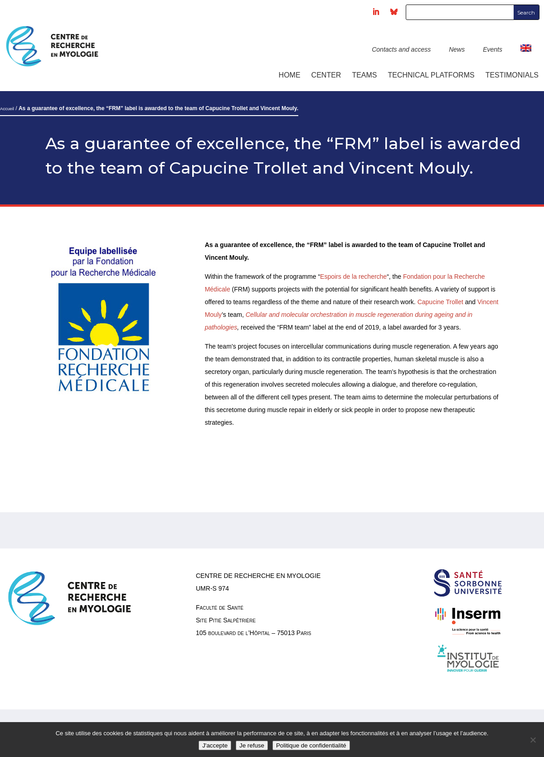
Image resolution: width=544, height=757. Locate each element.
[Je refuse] (532, 739)
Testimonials (512, 75)
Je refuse (251, 745)
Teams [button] (364, 75)
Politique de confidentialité (311, 745)
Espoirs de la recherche (353, 276)
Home (290, 75)
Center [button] (326, 75)
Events (492, 49)
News (457, 49)
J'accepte (215, 745)
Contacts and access (401, 49)
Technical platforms (431, 75)
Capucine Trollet (440, 302)
